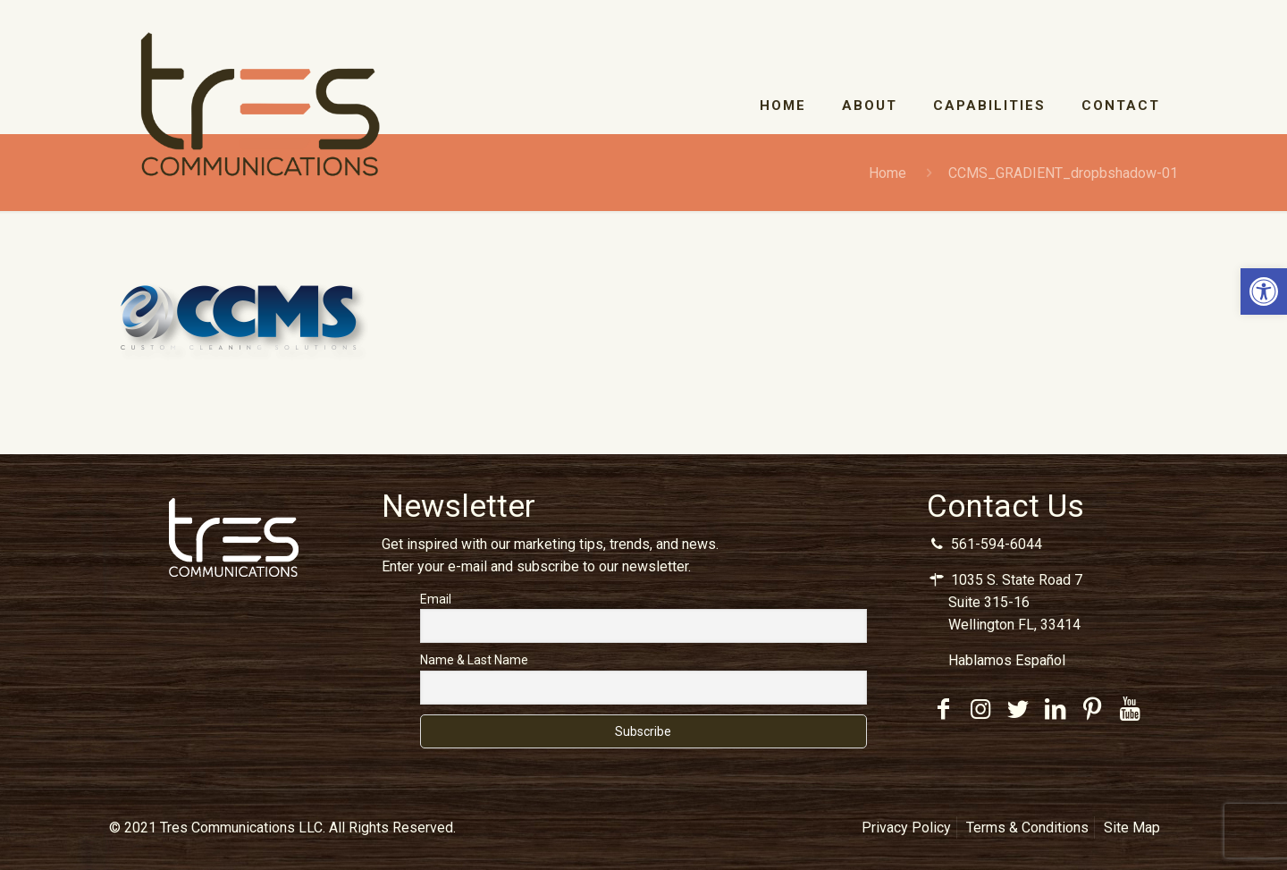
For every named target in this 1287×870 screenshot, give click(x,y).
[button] (1264, 291)
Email (435, 599)
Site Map (1132, 827)
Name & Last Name (474, 660)
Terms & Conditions (1027, 827)
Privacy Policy (906, 827)
